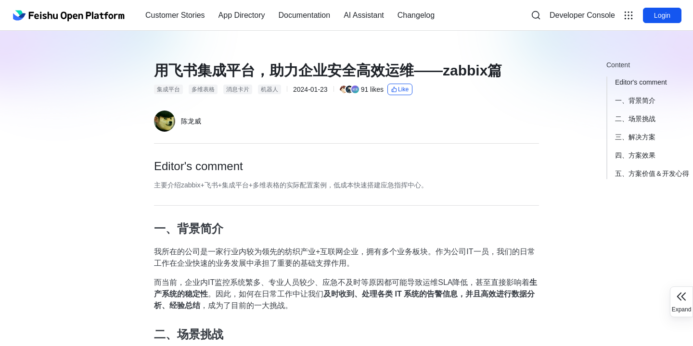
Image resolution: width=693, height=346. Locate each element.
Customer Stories (175, 15)
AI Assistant (364, 15)
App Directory (241, 15)
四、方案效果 (635, 155)
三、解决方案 (635, 137)
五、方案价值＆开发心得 (652, 173)
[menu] (290, 15)
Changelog (416, 15)
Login (662, 15)
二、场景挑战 (635, 119)
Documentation (305, 15)
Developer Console (582, 15)
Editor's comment (641, 82)
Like (400, 89)
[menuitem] (175, 15)
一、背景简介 (635, 100)
